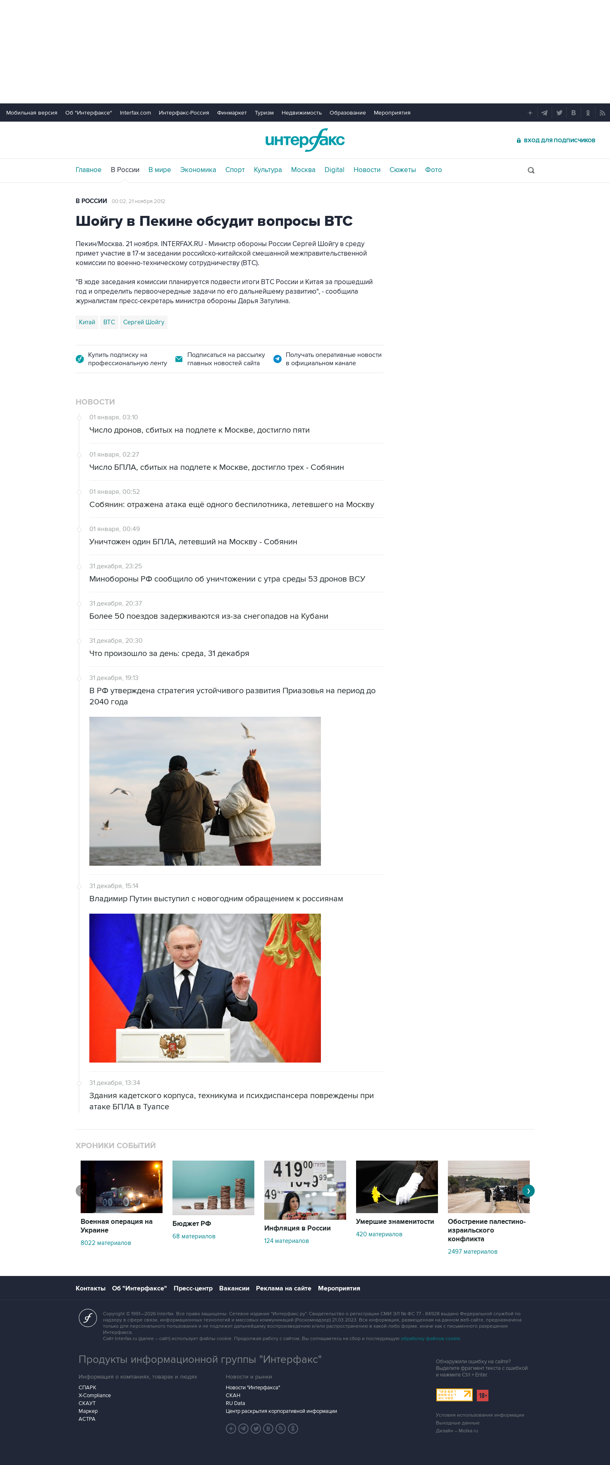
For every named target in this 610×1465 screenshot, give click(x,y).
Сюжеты (403, 170)
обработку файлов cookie (430, 1339)
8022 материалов (106, 1243)
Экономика (198, 170)
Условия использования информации (480, 1415)
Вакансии (234, 1288)
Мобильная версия (31, 112)
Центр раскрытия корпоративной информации (281, 1411)
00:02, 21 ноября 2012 (138, 201)
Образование (348, 112)
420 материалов (379, 1234)
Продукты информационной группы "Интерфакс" (200, 1359)
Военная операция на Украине (117, 1226)
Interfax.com (135, 112)
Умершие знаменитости (395, 1222)
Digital (334, 170)
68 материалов (193, 1236)
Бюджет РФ (191, 1224)
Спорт (235, 170)
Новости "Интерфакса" (253, 1387)
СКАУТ (87, 1403)
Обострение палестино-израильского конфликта (487, 1230)
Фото (433, 170)
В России (125, 170)
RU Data (235, 1403)
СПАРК (87, 1387)
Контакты (90, 1288)
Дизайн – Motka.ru (457, 1431)
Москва (303, 170)
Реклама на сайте (283, 1288)
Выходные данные (458, 1423)
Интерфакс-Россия (184, 112)
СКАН (233, 1395)
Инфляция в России (297, 1228)
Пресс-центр (193, 1288)
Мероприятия (392, 112)
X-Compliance (95, 1395)
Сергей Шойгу (143, 322)
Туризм (264, 112)
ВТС (109, 322)
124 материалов (286, 1241)
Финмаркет (232, 112)
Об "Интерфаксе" (88, 112)
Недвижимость (302, 112)
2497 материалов (473, 1251)
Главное (89, 170)
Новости (367, 170)
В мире (159, 170)
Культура (268, 170)
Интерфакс (305, 140)
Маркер (88, 1411)
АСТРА (87, 1419)
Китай (87, 322)
